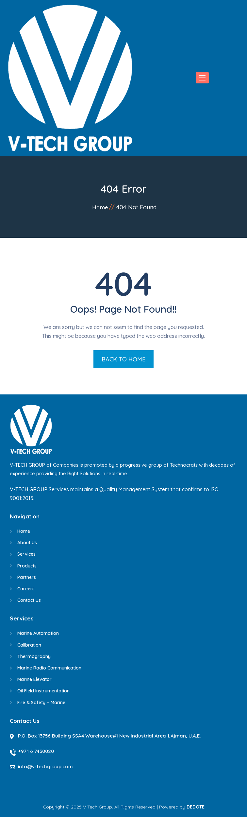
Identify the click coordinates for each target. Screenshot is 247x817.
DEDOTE (196, 807)
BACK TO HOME (123, 359)
